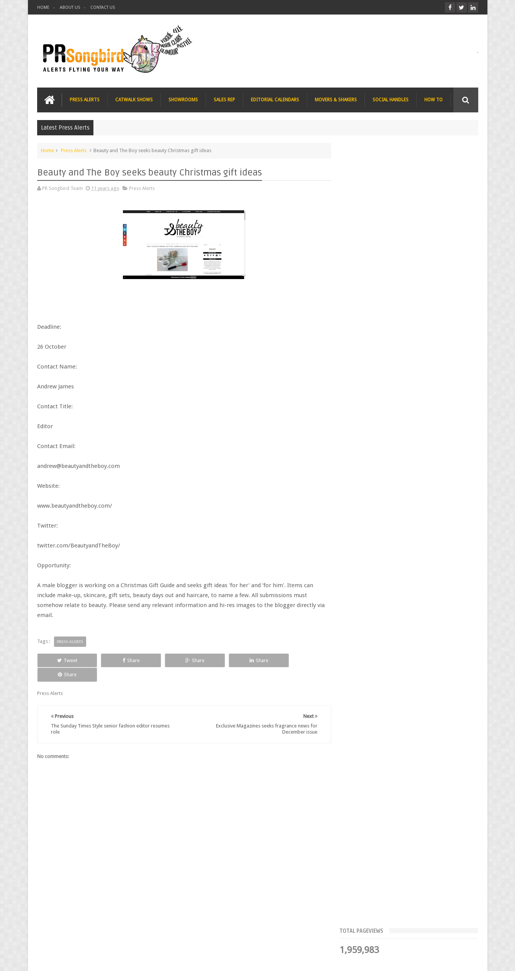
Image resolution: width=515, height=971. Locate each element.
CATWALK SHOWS (134, 99)
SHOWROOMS (183, 99)
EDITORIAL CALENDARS (275, 99)
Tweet (64, 660)
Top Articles (367, 235)
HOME (43, 7)
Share (123, 660)
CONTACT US (102, 7)
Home (47, 150)
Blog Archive (455, 235)
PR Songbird (99, 959)
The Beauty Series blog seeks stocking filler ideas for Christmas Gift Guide (425, 387)
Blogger (413, 959)
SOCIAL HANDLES (391, 99)
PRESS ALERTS (85, 99)
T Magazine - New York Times (418, 474)
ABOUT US (70, 7)
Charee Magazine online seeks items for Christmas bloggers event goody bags (427, 435)
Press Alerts (74, 150)
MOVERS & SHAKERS (336, 99)
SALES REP (224, 99)
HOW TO (433, 99)
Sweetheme (465, 959)
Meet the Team (412, 235)
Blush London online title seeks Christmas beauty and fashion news (421, 340)
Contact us (458, 936)
